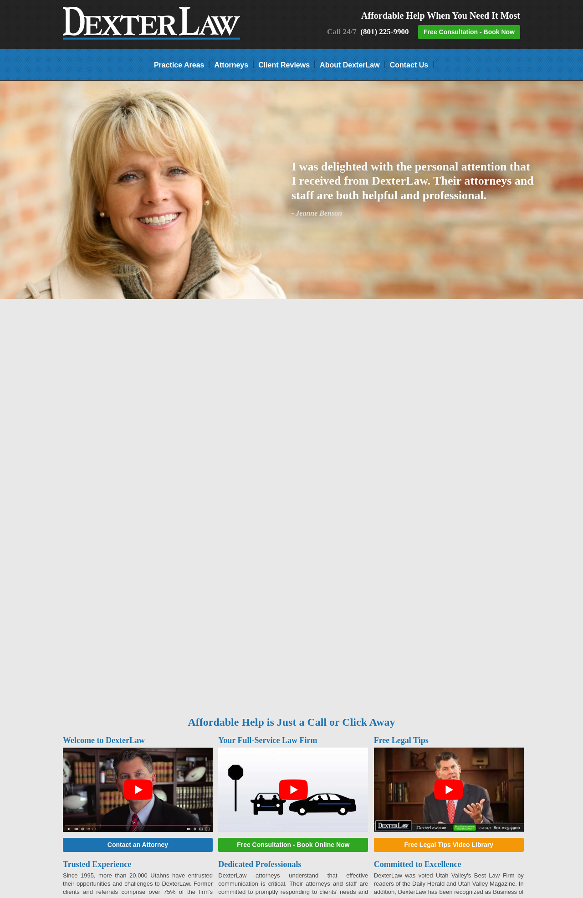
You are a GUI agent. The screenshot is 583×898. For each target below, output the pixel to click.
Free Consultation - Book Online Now (293, 844)
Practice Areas (179, 64)
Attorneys (231, 64)
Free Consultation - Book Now (469, 32)
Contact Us (409, 64)
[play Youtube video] (138, 790)
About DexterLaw (350, 64)
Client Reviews (284, 64)
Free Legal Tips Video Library (448, 844)
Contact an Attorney (137, 844)
